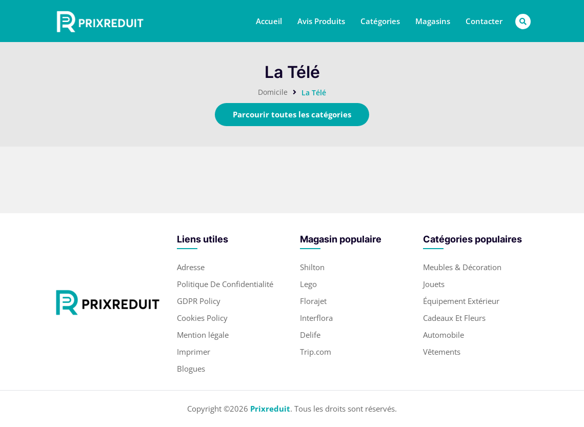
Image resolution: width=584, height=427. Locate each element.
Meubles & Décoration (462, 267)
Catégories (380, 21)
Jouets (434, 284)
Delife (310, 335)
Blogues (191, 368)
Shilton (312, 267)
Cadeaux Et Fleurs (454, 318)
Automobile (443, 335)
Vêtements (441, 352)
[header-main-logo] (100, 21)
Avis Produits (321, 21)
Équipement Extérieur (461, 301)
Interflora (316, 318)
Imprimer (193, 352)
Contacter (484, 21)
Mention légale (203, 335)
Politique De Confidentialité (225, 284)
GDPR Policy (198, 301)
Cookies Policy (202, 318)
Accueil (269, 21)
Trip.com (315, 352)
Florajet (313, 301)
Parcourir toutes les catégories (292, 114)
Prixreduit (270, 408)
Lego (308, 284)
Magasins (432, 21)
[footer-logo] (108, 302)
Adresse (191, 267)
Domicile (273, 92)
